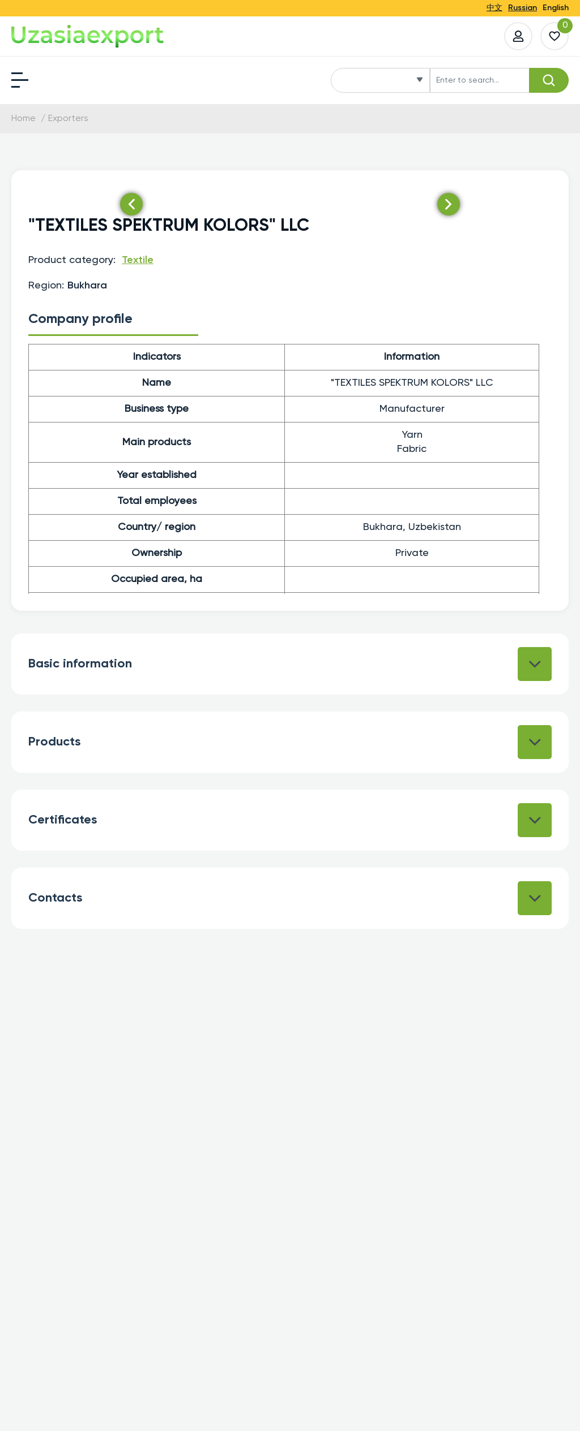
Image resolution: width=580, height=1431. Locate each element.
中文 (494, 8)
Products (290, 742)
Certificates (290, 820)
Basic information (290, 664)
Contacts (290, 898)
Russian (522, 8)
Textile (137, 260)
